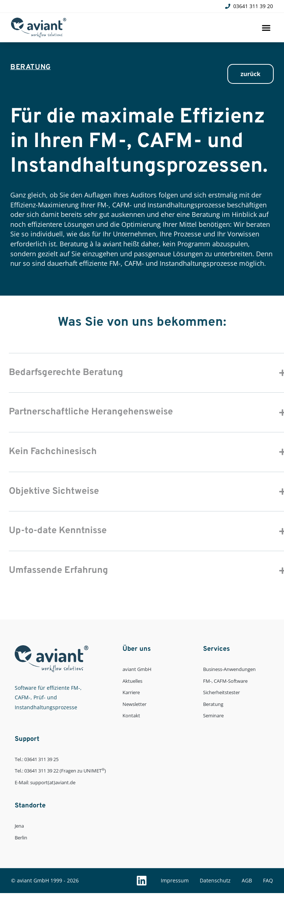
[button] (266, 28)
